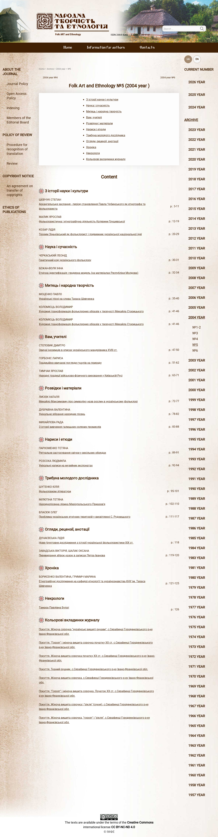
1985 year (196, 538)
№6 (195, 350)
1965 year (196, 726)
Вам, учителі (94, 117)
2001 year (196, 380)
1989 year (196, 499)
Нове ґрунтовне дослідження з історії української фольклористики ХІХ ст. (86, 542)
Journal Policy (17, 84)
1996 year (196, 429)
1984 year (196, 548)
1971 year (196, 666)
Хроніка (91, 147)
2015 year (196, 209)
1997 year (196, 420)
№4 (195, 339)
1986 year (196, 528)
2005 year (196, 308)
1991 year (196, 479)
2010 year (196, 258)
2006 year (196, 298)
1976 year (196, 617)
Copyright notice (18, 176)
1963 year (196, 746)
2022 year (196, 140)
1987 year (196, 518)
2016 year (196, 199)
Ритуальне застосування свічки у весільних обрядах (72, 452)
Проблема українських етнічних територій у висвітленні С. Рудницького (84, 516)
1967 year (196, 706)
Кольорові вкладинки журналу (106, 159)
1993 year (196, 459)
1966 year (196, 716)
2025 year (196, 95)
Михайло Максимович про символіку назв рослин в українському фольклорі (88, 401)
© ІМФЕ (109, 831)
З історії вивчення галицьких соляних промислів (70, 426)
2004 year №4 (50, 77)
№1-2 (196, 327)
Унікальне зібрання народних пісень (62, 414)
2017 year (196, 189)
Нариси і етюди (96, 129)
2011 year (196, 248)
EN (197, 59)
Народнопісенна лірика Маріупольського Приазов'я (72, 504)
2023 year (196, 130)
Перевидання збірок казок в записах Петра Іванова (72, 555)
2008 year (196, 278)
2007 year (196, 288)
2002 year (196, 370)
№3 (195, 333)
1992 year (196, 469)
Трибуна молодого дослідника (105, 135)
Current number (198, 69)
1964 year (196, 736)
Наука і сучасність (98, 105)
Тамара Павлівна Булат (54, 607)
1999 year (196, 400)
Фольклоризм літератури (55, 491)
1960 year (196, 775)
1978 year (196, 597)
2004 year (196, 317)
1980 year (196, 578)
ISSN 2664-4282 (119, 34)
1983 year (196, 558)
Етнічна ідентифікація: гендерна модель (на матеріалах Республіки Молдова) (88, 273)
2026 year (196, 82)
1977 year (196, 607)
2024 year (196, 107)
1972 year (196, 657)
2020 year (196, 159)
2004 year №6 (167, 77)
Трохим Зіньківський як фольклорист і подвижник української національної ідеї (90, 234)
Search (204, 28)
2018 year (196, 179)
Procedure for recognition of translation (17, 149)
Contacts (147, 47)
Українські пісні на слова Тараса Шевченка (66, 298)
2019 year (196, 169)
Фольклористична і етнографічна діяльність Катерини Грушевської (82, 221)
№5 (195, 345)
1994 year (196, 449)
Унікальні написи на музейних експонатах (66, 465)
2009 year (196, 268)
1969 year (196, 686)
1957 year (196, 795)
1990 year (196, 489)
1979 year (196, 587)
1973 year (196, 647)
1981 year (196, 568)
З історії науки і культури (102, 99)
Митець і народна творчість (104, 111)
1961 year (196, 765)
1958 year (196, 785)
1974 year (196, 637)
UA (188, 59)
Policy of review (17, 135)
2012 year (196, 238)
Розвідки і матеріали (99, 123)
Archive (191, 120)
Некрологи (93, 153)
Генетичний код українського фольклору (65, 260)
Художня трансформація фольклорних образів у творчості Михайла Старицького (91, 311)
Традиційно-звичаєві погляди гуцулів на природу (70, 362)
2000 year (196, 390)
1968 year (196, 696)
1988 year (196, 508)
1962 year (196, 755)
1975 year (196, 627)
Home (67, 47)
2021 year (196, 149)
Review (12, 163)
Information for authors (106, 47)
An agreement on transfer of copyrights (20, 190)
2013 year (196, 228)
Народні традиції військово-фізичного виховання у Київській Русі (80, 375)
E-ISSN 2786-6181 (140, 34)
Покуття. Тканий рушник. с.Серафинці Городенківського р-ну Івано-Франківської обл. (93, 669)
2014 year (196, 219)
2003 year (196, 360)
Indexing (13, 108)
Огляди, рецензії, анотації (102, 141)
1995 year (196, 439)
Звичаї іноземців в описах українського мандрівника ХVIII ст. (78, 350)
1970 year (196, 676)
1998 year (196, 410)
